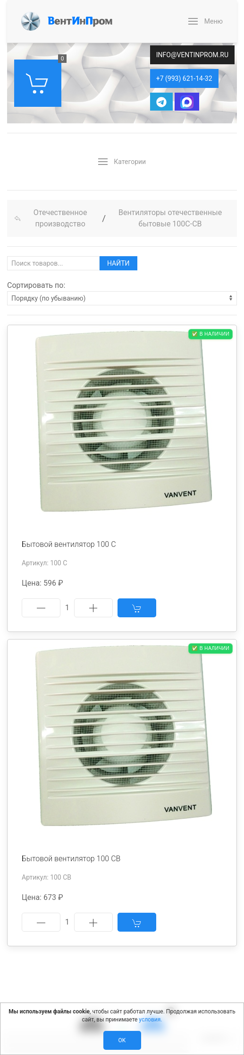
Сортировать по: (36, 285)
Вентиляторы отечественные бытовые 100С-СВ (170, 218)
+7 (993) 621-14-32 (184, 78)
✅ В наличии (210, 334)
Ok (122, 1040)
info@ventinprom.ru (192, 55)
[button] (205, 21)
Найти (118, 263)
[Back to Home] (66, 21)
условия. (150, 1019)
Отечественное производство (50, 218)
